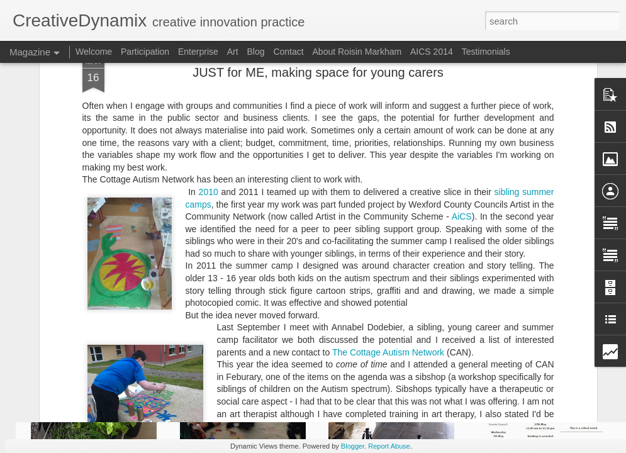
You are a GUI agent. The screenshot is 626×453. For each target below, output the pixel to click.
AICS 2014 (431, 52)
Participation (145, 52)
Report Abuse (389, 446)
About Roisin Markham (357, 52)
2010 (208, 90)
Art (232, 52)
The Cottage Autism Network (388, 250)
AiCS (462, 114)
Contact (288, 52)
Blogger (352, 446)
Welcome (93, 52)
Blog (255, 52)
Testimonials (486, 52)
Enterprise (198, 52)
